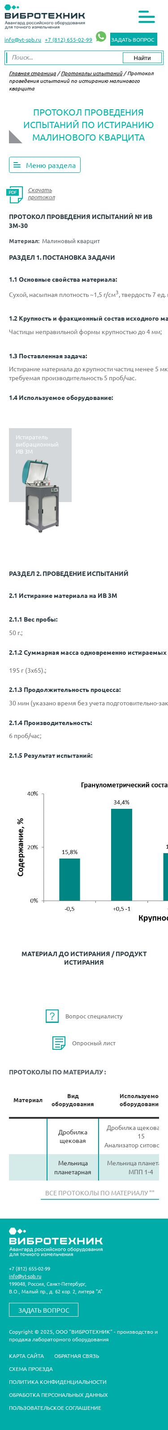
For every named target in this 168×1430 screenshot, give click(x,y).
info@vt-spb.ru (22, 39)
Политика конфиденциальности (58, 1381)
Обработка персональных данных (58, 1394)
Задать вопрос (132, 39)
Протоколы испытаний (91, 73)
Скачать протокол (41, 193)
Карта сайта (26, 1355)
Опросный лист (94, 1043)
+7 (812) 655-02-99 (68, 39)
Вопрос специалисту (93, 1016)
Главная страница (32, 73)
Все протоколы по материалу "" (100, 1193)
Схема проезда (31, 1368)
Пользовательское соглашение (55, 1407)
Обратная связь (76, 1355)
